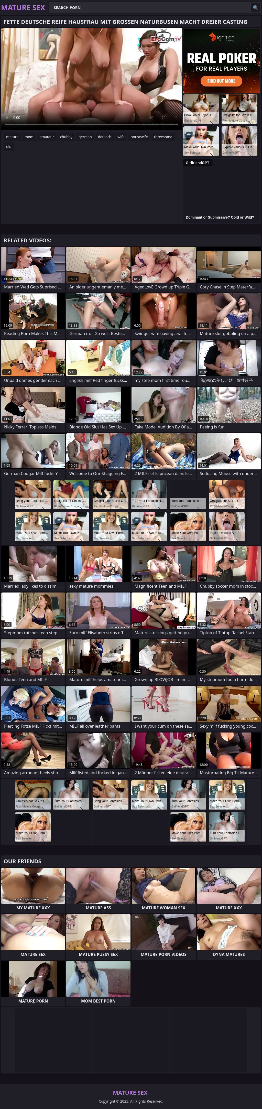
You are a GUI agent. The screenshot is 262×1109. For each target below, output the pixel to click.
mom (29, 136)
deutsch (104, 136)
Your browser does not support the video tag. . (91, 79)
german (85, 136)
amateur (47, 136)
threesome (163, 136)
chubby (66, 136)
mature (12, 136)
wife (120, 136)
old (9, 146)
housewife (139, 136)
